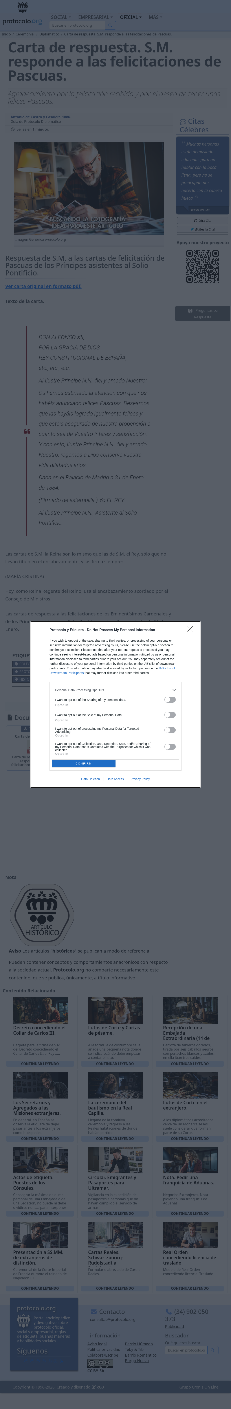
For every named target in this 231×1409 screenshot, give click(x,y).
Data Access (115, 779)
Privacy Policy (140, 779)
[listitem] (115, 690)
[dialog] (115, 704)
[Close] (191, 630)
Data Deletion (90, 779)
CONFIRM (83, 763)
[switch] (170, 700)
